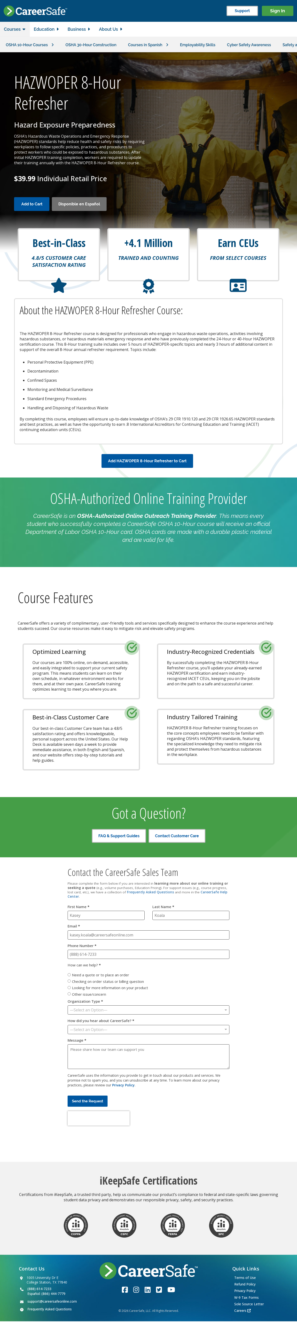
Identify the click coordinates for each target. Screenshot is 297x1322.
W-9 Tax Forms (246, 1298)
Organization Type (85, 1002)
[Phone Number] (148, 955)
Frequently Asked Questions (150, 893)
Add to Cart (31, 204)
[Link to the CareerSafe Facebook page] (125, 1290)
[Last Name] (190, 916)
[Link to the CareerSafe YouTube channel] (171, 1290)
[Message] (148, 1057)
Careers (240, 1311)
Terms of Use (245, 1278)
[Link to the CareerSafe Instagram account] (136, 1290)
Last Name (163, 907)
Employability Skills (198, 45)
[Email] (148, 935)
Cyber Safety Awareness (250, 45)
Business (77, 29)
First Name (78, 907)
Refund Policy (245, 1285)
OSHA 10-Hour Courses (27, 45)
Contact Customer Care (177, 836)
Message (77, 1040)
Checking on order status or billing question (108, 981)
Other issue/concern (89, 994)
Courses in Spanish (146, 45)
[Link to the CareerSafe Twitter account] (159, 1290)
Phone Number (82, 946)
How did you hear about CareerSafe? (101, 1021)
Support (242, 10)
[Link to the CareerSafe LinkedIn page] (147, 1290)
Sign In (277, 10)
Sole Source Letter (249, 1304)
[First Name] (106, 916)
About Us (108, 29)
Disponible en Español (79, 204)
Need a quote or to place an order (100, 975)
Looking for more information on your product (110, 988)
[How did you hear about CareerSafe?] (148, 1030)
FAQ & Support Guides (119, 836)
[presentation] (99, 1119)
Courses (12, 29)
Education (44, 29)
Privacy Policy (123, 1085)
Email (74, 927)
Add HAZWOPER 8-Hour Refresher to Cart (147, 461)
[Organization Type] (148, 1010)
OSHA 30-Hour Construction (91, 45)
